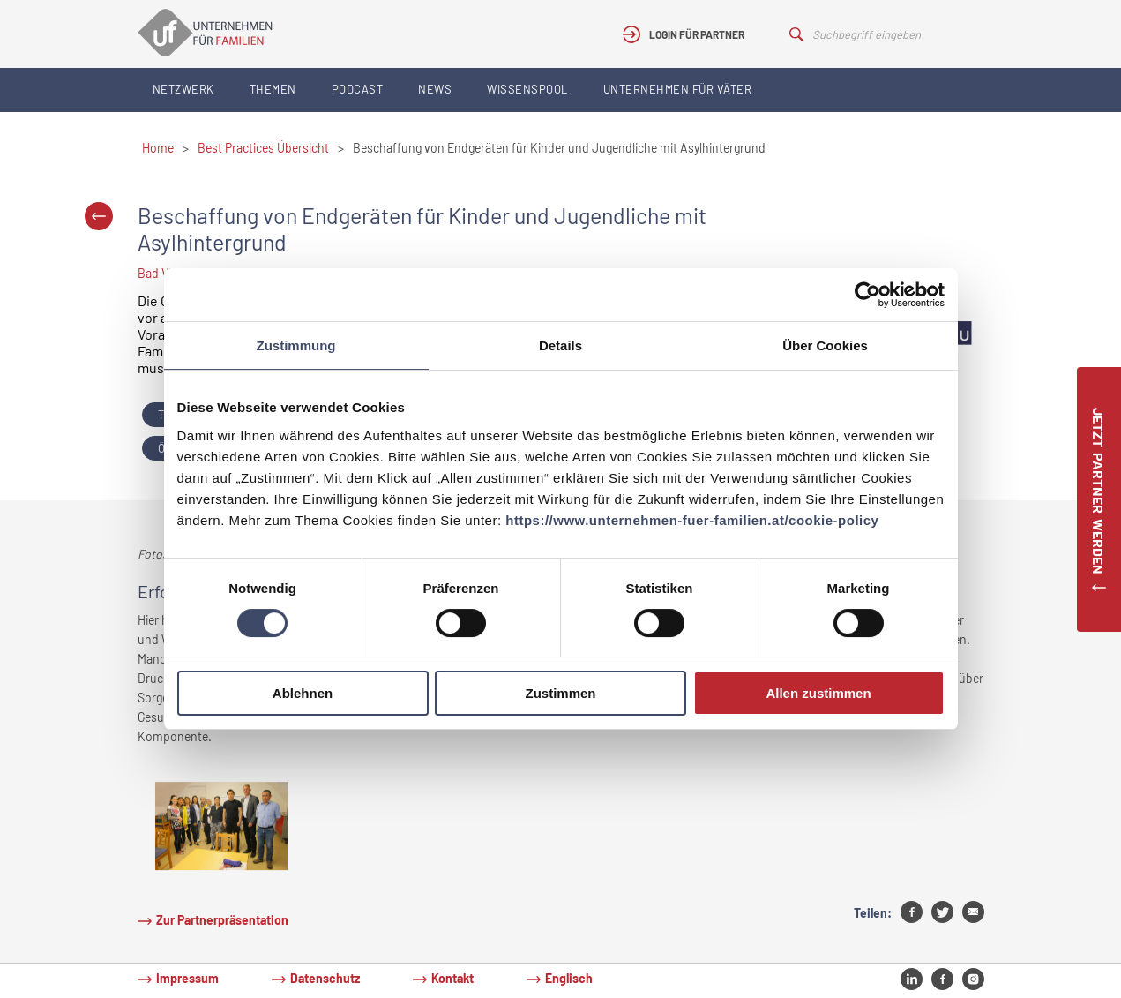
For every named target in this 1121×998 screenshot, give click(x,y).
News (435, 89)
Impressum (187, 978)
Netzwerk (183, 89)
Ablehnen (303, 693)
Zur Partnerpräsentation (222, 919)
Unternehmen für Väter (677, 89)
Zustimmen (560, 693)
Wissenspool (527, 89)
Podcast (358, 89)
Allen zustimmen (818, 693)
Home (158, 147)
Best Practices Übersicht (263, 147)
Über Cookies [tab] (825, 345)
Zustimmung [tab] (296, 345)
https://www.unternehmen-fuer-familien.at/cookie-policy (691, 520)
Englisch (569, 978)
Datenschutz (325, 978)
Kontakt (452, 978)
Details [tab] (560, 345)
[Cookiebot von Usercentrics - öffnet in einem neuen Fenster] (867, 294)
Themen (273, 89)
